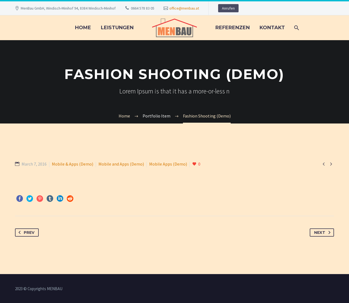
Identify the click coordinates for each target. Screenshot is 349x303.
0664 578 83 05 (142, 8)
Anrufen (228, 8)
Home (83, 28)
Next (323, 232)
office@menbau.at (184, 8)
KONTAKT (272, 28)
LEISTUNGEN (117, 28)
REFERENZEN (232, 28)
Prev (25, 232)
